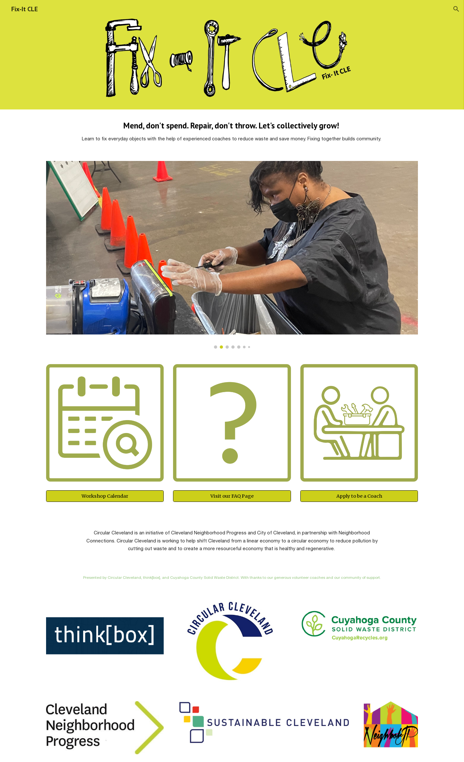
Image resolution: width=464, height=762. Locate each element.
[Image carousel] (232, 255)
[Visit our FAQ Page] (231, 496)
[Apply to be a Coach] (359, 496)
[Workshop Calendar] (104, 496)
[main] (232, 131)
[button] (456, 9)
